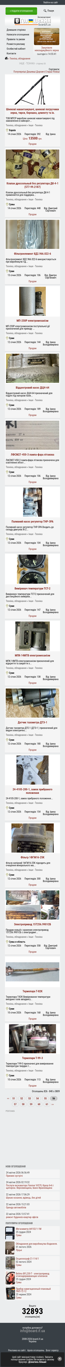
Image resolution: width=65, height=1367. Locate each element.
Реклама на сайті (16, 1350)
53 (29, 1098)
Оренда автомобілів (16, 1207)
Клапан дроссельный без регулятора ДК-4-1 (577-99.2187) (32, 185)
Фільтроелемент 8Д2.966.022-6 (32, 253)
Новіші (56, 71)
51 (13, 1098)
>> (52, 1104)
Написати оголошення (18, 34)
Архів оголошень (35, 1350)
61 (47, 1104)
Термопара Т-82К (32, 991)
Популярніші (20, 71)
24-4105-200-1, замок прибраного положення (32, 791)
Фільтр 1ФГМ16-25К (32, 857)
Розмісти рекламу (16, 44)
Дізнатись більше (37, 1362)
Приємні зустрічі (14, 1175)
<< (8, 1098)
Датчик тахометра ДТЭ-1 (32, 722)
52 (21, 1098)
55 (45, 1098)
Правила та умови (16, 39)
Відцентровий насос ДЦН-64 (32, 387)
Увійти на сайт (50, 2)
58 (23, 1104)
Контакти (11, 53)
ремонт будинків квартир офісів (22, 1217)
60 (39, 1104)
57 (15, 1104)
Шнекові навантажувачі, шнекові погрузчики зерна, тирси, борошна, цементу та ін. (32, 111)
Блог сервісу (52, 1350)
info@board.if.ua (32, 1331)
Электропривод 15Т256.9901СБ (32, 924)
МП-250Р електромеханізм (32, 320)
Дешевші (31, 71)
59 (31, 1104)
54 (37, 1098)
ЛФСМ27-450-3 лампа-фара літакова (32, 454)
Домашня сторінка (16, 29)
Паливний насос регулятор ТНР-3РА (32, 521)
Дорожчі (40, 71)
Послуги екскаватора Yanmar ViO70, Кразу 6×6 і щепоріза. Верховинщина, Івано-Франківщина (30, 1186)
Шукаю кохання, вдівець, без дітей (23, 1197)
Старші (48, 71)
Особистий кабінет (16, 48)
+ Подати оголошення (21, 11)
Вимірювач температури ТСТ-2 (32, 588)
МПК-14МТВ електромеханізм (32, 655)
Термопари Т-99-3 (32, 1058)
